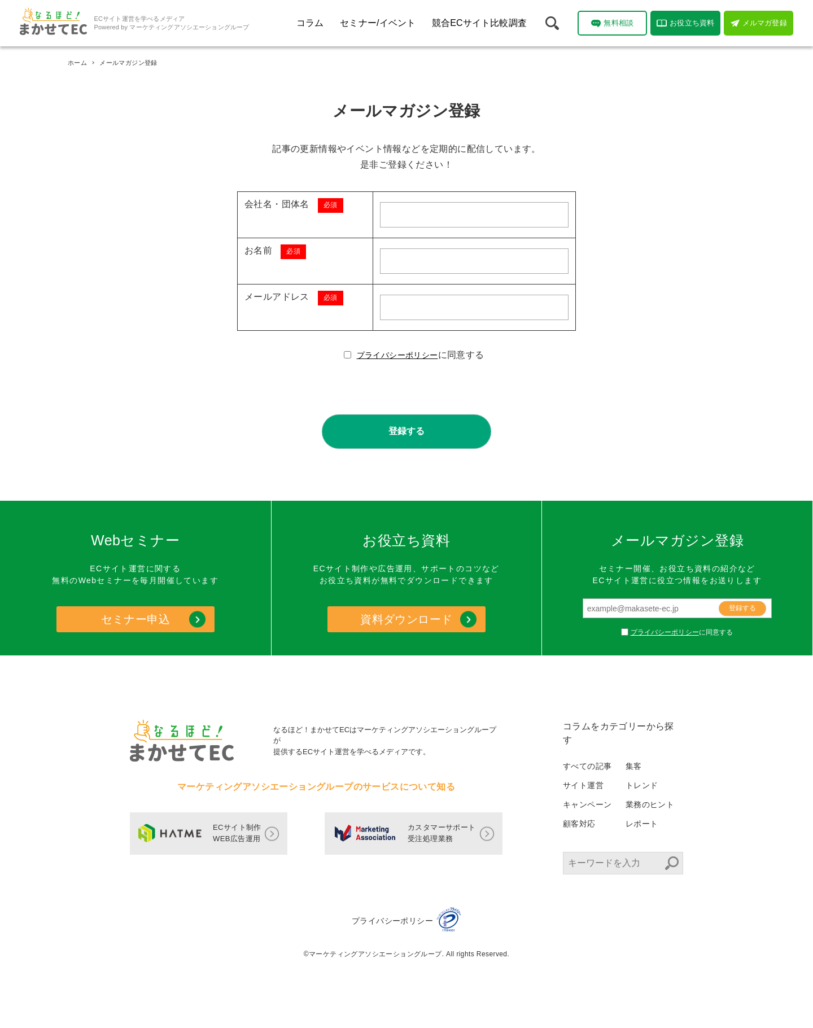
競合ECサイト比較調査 (479, 23)
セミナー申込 (135, 619)
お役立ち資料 (685, 23)
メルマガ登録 (759, 23)
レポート (642, 823)
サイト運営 (583, 785)
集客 (634, 766)
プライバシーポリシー (397, 355)
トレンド (642, 785)
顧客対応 (579, 823)
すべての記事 (587, 766)
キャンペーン (587, 804)
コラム (310, 23)
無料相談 (612, 23)
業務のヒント (650, 804)
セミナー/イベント (378, 23)
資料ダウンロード (406, 619)
